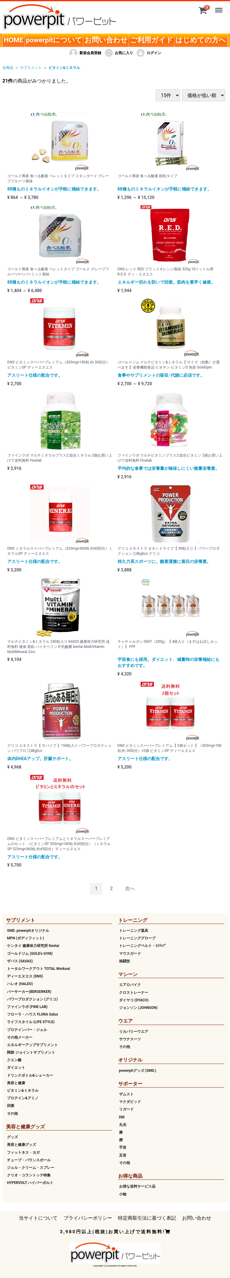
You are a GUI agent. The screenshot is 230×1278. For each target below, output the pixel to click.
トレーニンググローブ (137, 938)
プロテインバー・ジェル (27, 1030)
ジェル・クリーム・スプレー (30, 1168)
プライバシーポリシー (88, 1218)
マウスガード (130, 953)
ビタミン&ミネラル (64, 68)
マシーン (128, 974)
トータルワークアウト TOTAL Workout (38, 969)
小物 (122, 1194)
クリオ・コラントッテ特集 (29, 1175)
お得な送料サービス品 (137, 1186)
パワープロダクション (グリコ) (32, 999)
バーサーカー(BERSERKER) (29, 992)
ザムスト (126, 1094)
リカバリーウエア (133, 1031)
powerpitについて (54, 40)
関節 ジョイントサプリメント (31, 1052)
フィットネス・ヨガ (23, 1152)
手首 (122, 1147)
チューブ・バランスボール (29, 1160)
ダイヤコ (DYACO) (134, 1000)
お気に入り (118, 52)
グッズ (12, 1137)
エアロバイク (130, 985)
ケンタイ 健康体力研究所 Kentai (33, 946)
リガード (126, 1109)
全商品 (7, 68)
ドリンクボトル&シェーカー (30, 1075)
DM (122, 1117)
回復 (10, 1106)
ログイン (148, 52)
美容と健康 (16, 1083)
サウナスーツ (130, 1039)
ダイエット (16, 1067)
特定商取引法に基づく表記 (147, 1218)
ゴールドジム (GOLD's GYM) (30, 953)
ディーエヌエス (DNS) (25, 976)
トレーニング (132, 920)
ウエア (125, 1021)
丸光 (122, 1125)
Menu (219, 7)
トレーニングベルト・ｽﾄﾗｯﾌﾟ (142, 946)
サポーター (130, 1084)
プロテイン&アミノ (22, 1098)
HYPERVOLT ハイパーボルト (30, 1183)
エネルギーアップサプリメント (32, 1045)
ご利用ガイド (151, 40)
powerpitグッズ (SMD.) (137, 1070)
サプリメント (31, 68)
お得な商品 (130, 1176)
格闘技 (124, 961)
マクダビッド (130, 1102)
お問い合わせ (106, 40)
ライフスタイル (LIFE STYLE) (31, 1022)
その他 (12, 1113)
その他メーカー (19, 1037)
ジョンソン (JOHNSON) (138, 1008)
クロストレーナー (133, 992)
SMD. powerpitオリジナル (28, 930)
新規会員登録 (85, 52)
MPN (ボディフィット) (25, 938)
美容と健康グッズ (25, 1127)
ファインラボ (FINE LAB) (27, 1007)
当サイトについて (38, 1218)
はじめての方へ (200, 40)
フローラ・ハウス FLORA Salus (32, 1014)
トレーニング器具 (133, 930)
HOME (14, 40)
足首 (122, 1155)
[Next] (130, 889)
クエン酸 (14, 1060)
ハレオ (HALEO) (20, 984)
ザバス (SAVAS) (20, 961)
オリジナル (130, 1060)
